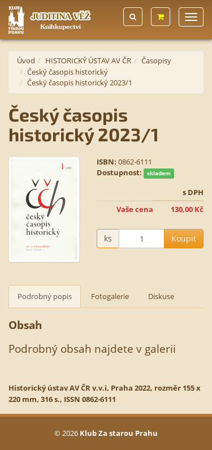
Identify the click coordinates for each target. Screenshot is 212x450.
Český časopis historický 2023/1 (79, 82)
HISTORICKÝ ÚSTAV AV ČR (88, 60)
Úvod (26, 60)
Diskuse (161, 296)
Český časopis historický (67, 72)
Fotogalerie (110, 296)
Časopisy (156, 60)
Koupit (183, 238)
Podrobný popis (45, 296)
